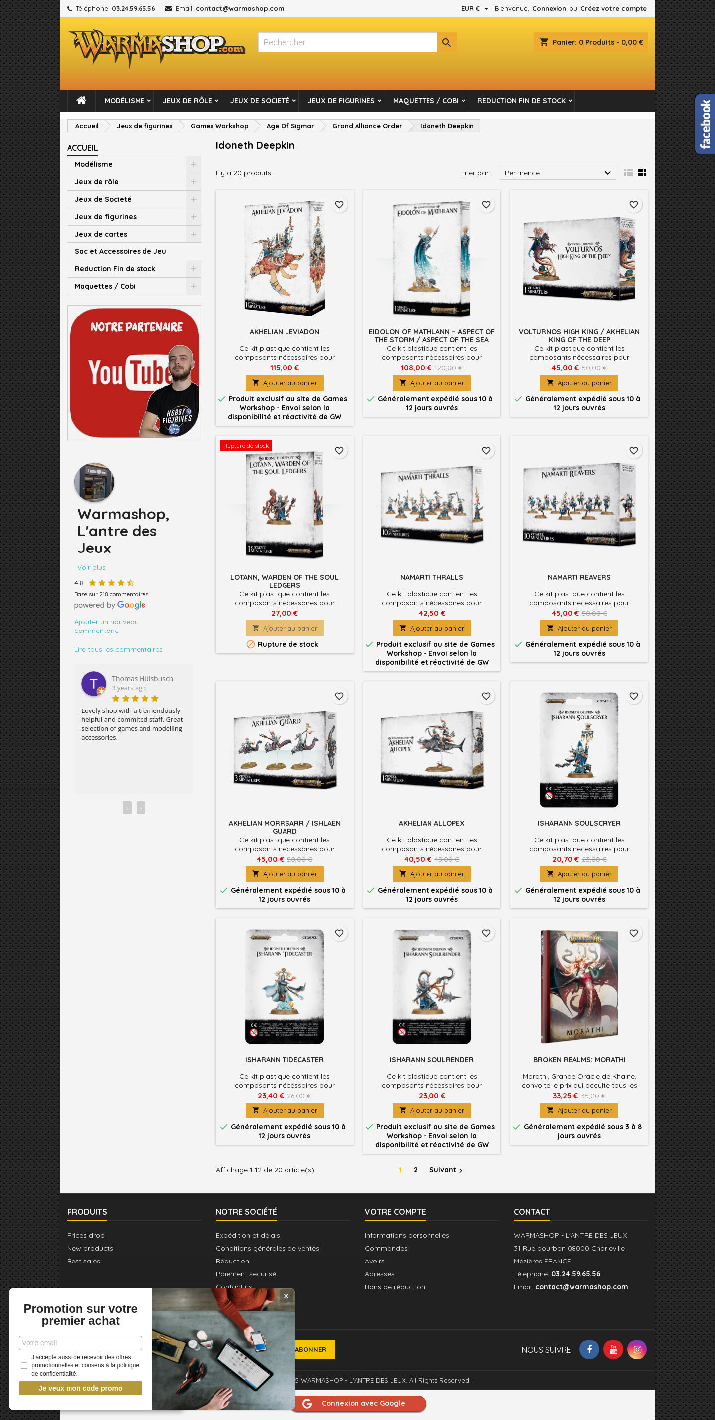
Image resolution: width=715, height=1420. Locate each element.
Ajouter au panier (284, 383)
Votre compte (395, 1212)
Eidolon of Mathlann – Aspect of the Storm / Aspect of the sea (432, 335)
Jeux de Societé (259, 100)
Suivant (447, 1170)
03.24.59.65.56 (133, 8)
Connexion (549, 8)
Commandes (386, 1248)
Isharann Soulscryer (579, 823)
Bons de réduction (395, 1286)
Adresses (380, 1273)
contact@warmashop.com (240, 8)
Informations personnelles (407, 1235)
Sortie (56, 1391)
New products (90, 1248)
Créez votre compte (613, 8)
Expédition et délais (248, 1235)
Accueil (82, 148)
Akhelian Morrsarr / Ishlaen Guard (285, 827)
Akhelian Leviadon (284, 331)
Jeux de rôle (187, 100)
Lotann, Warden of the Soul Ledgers (284, 581)
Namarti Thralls (431, 577)
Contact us (234, 1286)
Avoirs (375, 1261)
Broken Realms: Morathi (579, 1059)
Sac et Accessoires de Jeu (120, 251)
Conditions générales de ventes (267, 1248)
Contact (532, 1212)
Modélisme (124, 100)
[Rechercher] (357, 42)
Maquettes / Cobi (426, 100)
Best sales (83, 1261)
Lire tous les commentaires (118, 649)
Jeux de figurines (341, 100)
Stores (226, 1312)
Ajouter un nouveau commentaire (106, 626)
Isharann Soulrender (432, 1059)
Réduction (232, 1261)
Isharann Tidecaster (284, 1059)
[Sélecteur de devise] (476, 8)
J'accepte (138, 1391)
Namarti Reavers (579, 577)
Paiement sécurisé (246, 1273)
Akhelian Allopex (432, 823)
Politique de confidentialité (68, 1370)
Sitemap (229, 1299)
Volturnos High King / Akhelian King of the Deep (579, 335)
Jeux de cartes (101, 234)
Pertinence (559, 173)
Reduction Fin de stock (521, 100)
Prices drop (86, 1235)
